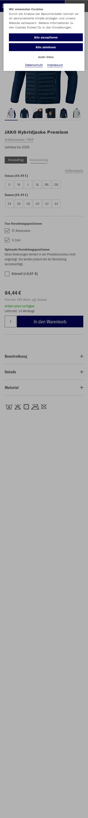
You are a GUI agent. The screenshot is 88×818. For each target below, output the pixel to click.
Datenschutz (34, 65)
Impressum (55, 65)
